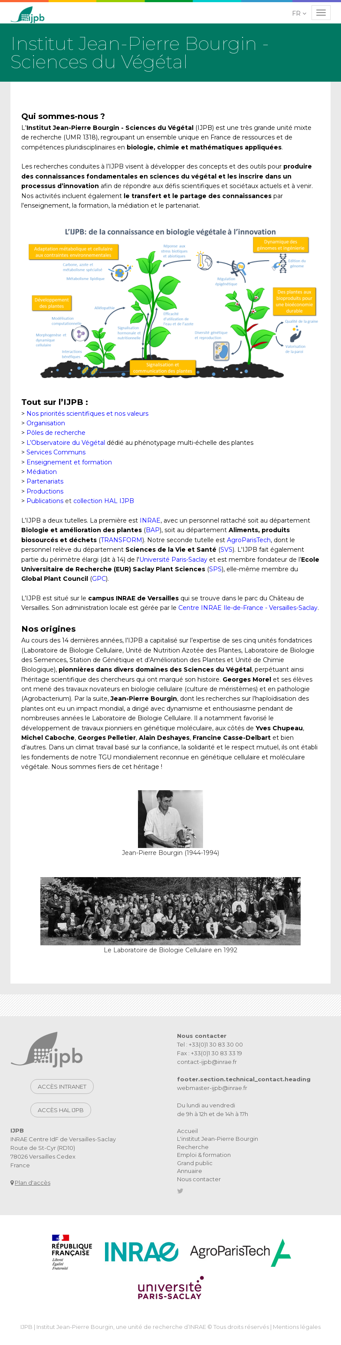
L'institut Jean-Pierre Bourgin (217, 1138)
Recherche (193, 1146)
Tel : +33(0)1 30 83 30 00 (210, 1044)
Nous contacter (199, 1179)
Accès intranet (62, 1086)
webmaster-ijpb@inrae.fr (212, 1087)
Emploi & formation (204, 1154)
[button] (300, 13)
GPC (99, 579)
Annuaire (189, 1170)
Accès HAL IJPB (61, 1109)
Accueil (187, 1130)
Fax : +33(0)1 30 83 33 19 (209, 1053)
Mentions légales (297, 1326)
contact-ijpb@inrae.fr (207, 1061)
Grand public (195, 1162)
